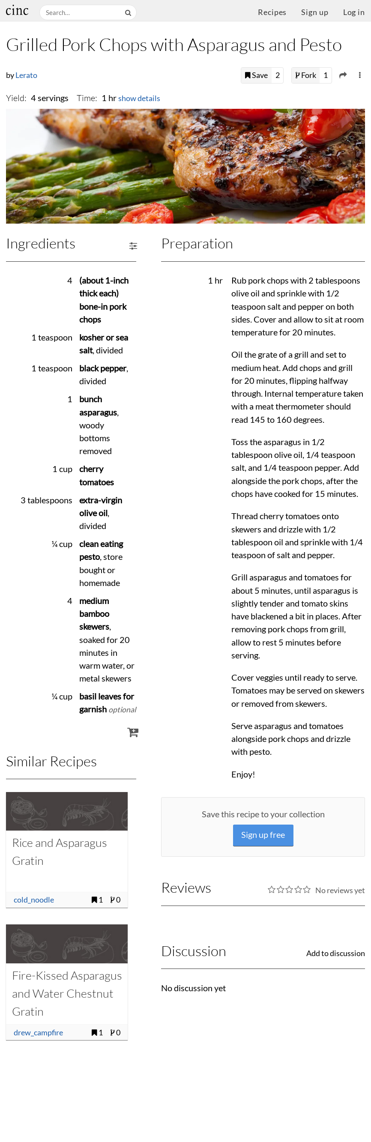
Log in (354, 12)
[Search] (129, 12)
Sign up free (263, 835)
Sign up (314, 12)
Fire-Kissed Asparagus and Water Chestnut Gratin (67, 993)
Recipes (272, 12)
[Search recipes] (81, 12)
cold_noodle (34, 899)
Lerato (26, 75)
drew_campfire (38, 1032)
